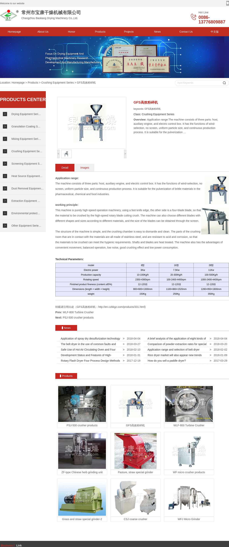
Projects (129, 31)
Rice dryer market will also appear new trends (174, 355)
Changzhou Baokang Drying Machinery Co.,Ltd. (47, 15)
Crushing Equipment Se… (26, 151)
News (157, 31)
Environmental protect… (25, 213)
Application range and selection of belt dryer (172, 349)
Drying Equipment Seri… (26, 114)
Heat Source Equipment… (27, 176)
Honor (71, 31)
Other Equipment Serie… (26, 225)
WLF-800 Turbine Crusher (78, 312)
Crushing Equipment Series (57, 82)
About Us (42, 31)
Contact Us (186, 31)
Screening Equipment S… (26, 163)
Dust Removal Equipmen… (27, 188)
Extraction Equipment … (25, 200)
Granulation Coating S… (25, 126)
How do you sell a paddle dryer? (166, 360)
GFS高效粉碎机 (86, 82)
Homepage (14, 31)
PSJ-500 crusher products (78, 317)
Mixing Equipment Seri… (26, 138)
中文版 (215, 31)
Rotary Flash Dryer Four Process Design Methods (89, 360)
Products (100, 31)
